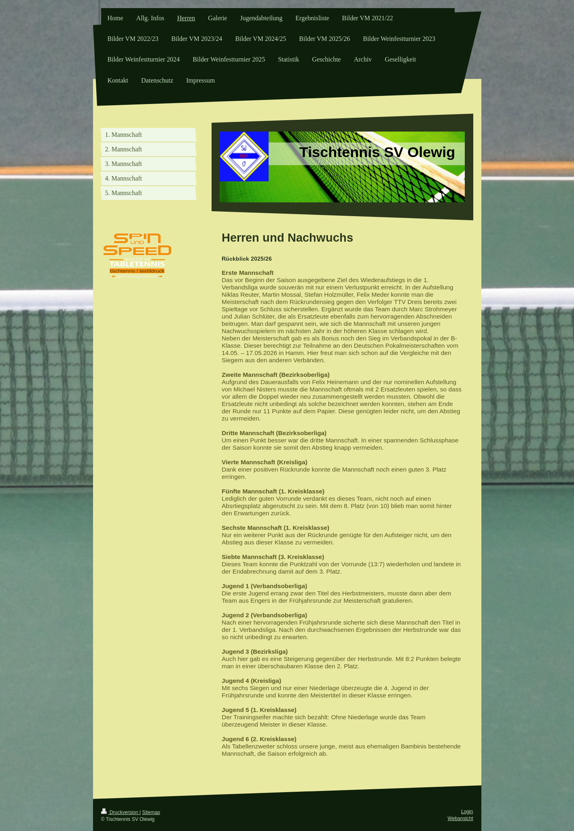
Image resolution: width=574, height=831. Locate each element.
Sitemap (151, 812)
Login (467, 811)
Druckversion (120, 812)
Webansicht (460, 818)
